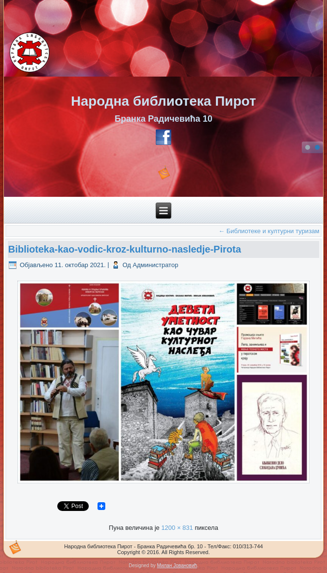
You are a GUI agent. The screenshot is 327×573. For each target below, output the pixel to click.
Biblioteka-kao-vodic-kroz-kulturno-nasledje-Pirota (124, 249)
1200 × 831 (177, 527)
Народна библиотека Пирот (163, 101)
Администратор (156, 265)
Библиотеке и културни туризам (268, 231)
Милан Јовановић (177, 565)
